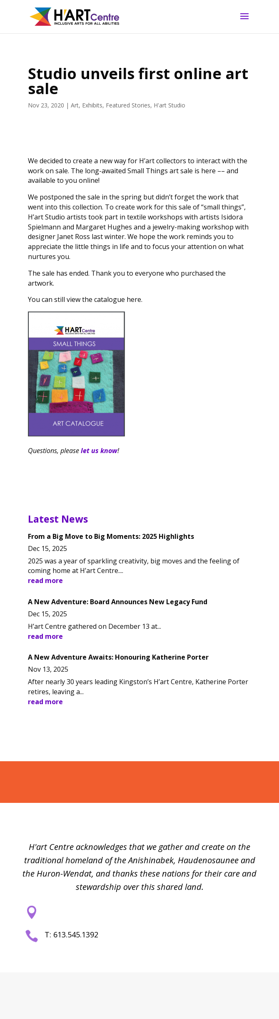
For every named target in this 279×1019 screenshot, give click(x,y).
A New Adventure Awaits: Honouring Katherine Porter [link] (118, 657)
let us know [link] (99, 450)
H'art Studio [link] (169, 105)
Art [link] (75, 105)
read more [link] (45, 580)
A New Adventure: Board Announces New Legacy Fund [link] (117, 601)
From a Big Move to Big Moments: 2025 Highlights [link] (111, 536)
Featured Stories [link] (128, 105)
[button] (244, 21)
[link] (74, 16)
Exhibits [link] (92, 105)
